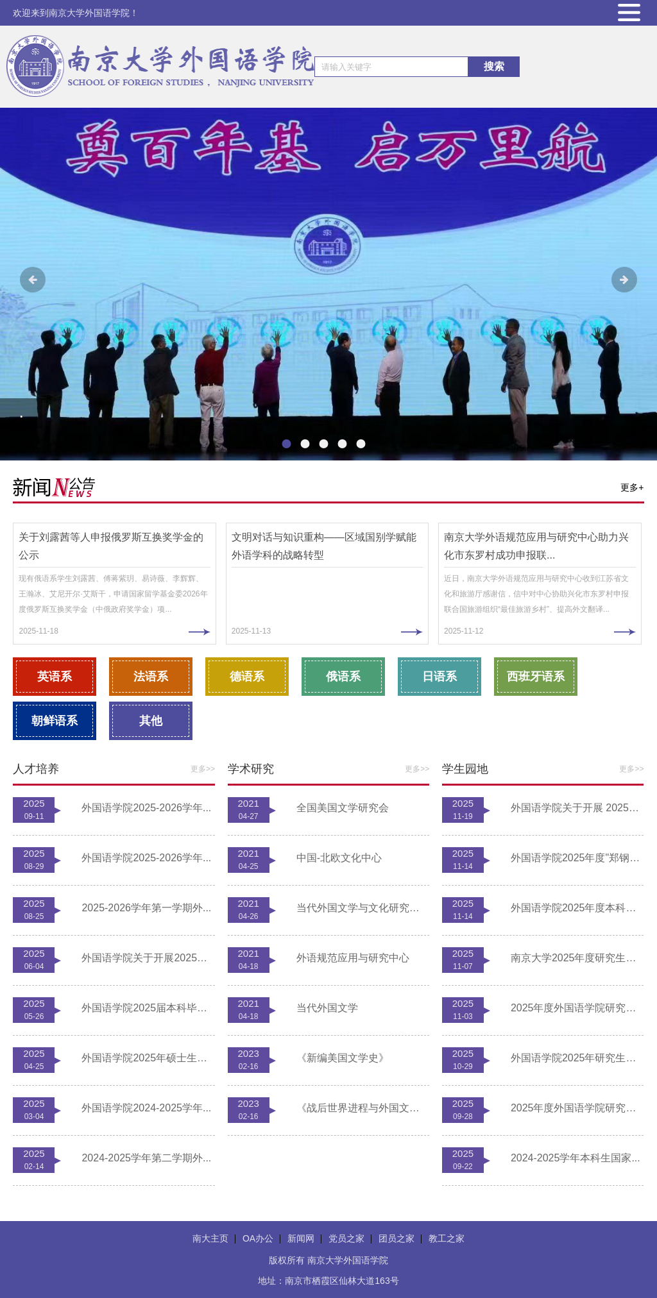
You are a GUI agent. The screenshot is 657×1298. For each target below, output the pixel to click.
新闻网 (300, 1238)
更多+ (632, 487)
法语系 (150, 676)
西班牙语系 (536, 676)
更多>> (203, 768)
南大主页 (210, 1238)
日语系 (439, 676)
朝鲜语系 (54, 720)
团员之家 (396, 1238)
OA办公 (258, 1238)
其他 (150, 720)
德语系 (247, 676)
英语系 (54, 676)
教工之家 (447, 1238)
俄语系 (343, 676)
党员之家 (346, 1238)
